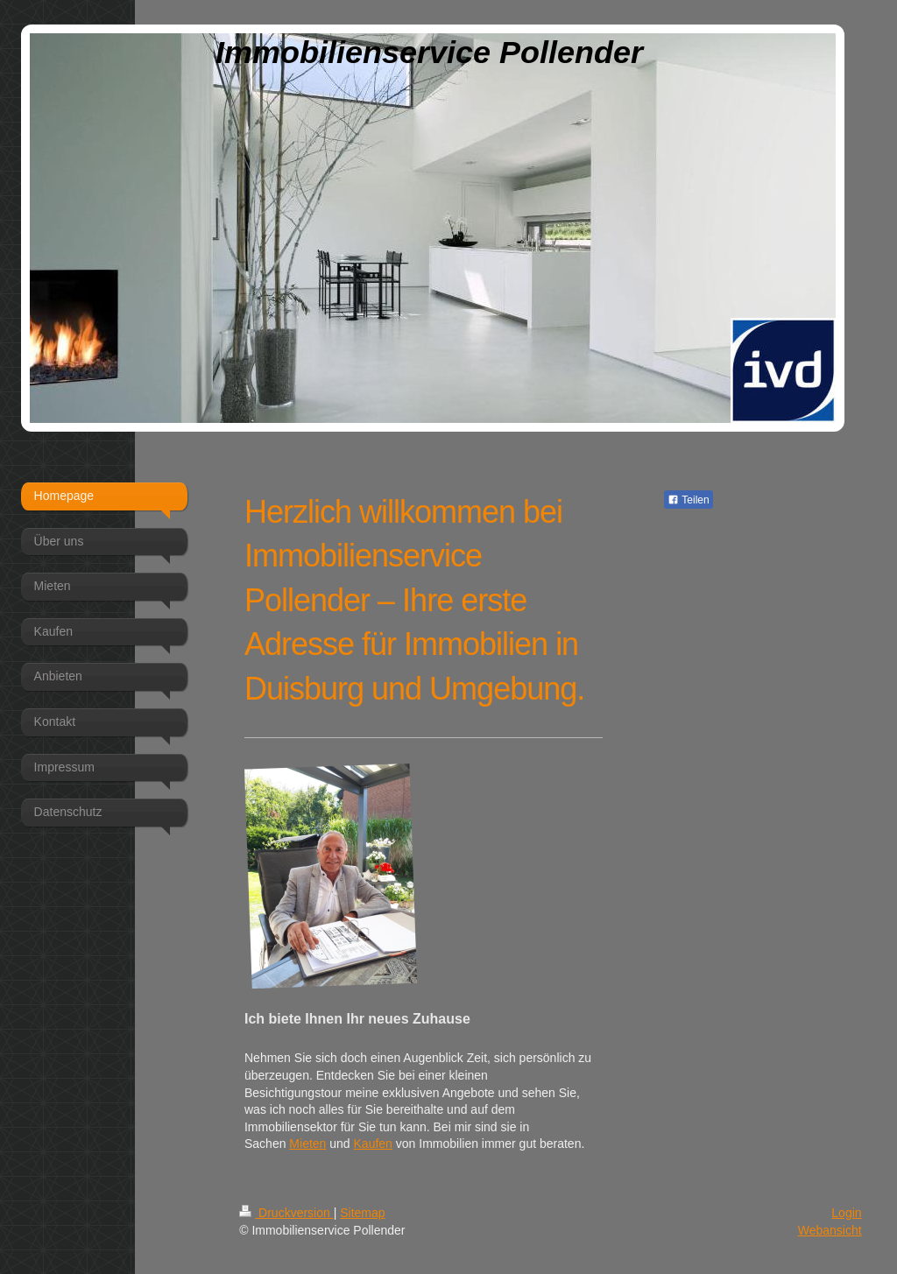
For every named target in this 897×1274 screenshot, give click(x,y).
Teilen (688, 500)
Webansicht (830, 1230)
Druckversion (286, 1213)
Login (846, 1213)
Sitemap (362, 1213)
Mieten (307, 1144)
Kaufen (373, 1144)
